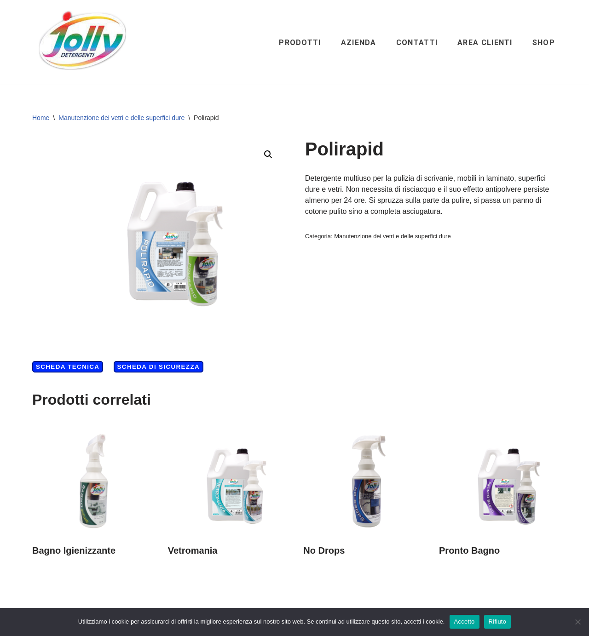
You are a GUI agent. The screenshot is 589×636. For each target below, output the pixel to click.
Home (40, 117)
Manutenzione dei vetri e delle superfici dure (121, 117)
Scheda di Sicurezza (158, 366)
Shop (543, 42)
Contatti (417, 42)
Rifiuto (498, 621)
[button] (268, 154)
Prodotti (300, 42)
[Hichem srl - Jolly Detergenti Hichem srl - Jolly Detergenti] (82, 42)
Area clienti (485, 42)
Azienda (358, 42)
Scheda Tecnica (67, 366)
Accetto (464, 621)
